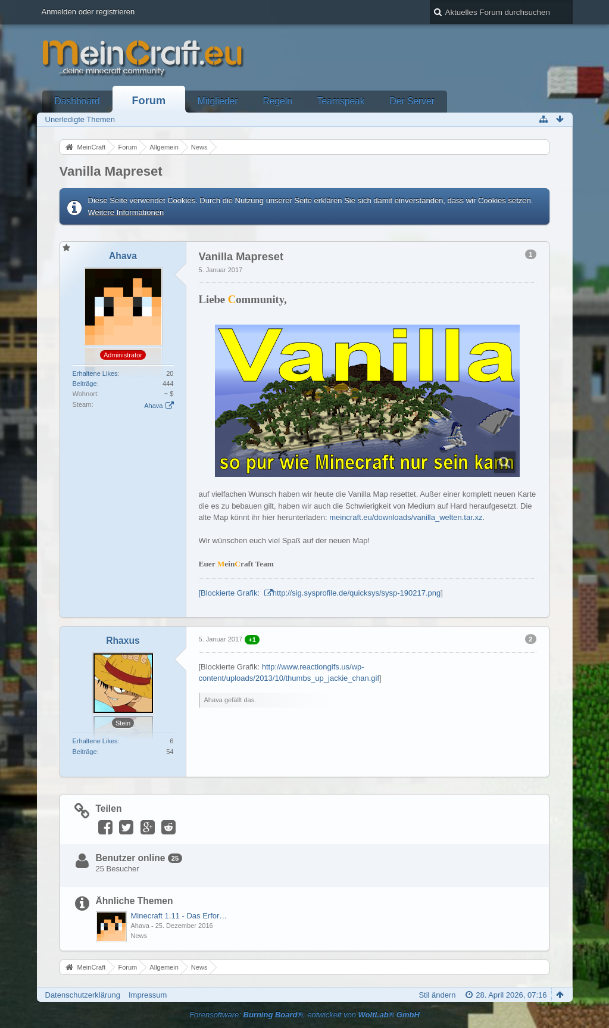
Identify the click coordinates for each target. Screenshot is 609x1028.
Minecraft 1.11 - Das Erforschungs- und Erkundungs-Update (180, 915)
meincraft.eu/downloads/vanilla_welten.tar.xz (405, 517)
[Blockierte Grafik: (230, 592)
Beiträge (85, 383)
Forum (149, 101)
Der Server (412, 101)
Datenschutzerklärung (82, 994)
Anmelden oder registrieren (88, 11)
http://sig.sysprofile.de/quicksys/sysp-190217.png (357, 592)
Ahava (153, 405)
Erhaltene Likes (95, 373)
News (139, 935)
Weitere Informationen (126, 212)
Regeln (277, 101)
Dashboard (77, 101)
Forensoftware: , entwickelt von (304, 1014)
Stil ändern (437, 994)
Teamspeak (341, 101)
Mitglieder (218, 101)
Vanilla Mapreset (111, 171)
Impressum (148, 994)
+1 (252, 639)
